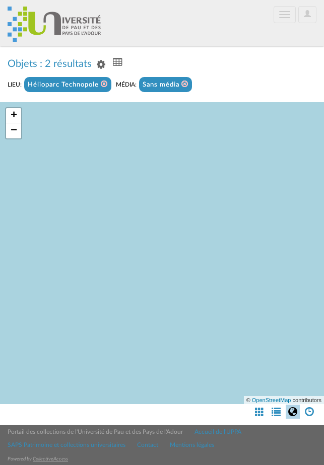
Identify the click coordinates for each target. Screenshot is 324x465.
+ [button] (14, 115)
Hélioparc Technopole (68, 84)
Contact (147, 445)
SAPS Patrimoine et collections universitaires (66, 445)
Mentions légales (192, 445)
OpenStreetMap (271, 400)
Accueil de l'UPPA (218, 432)
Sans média (165, 84)
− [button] (14, 130)
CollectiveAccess (50, 458)
